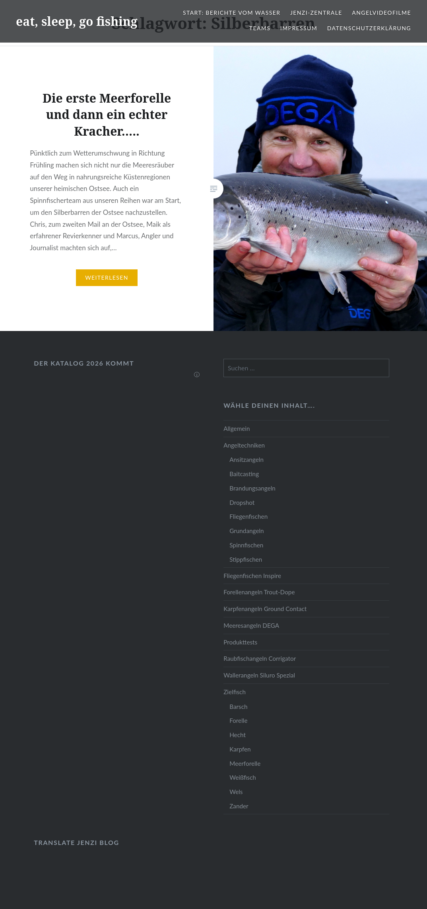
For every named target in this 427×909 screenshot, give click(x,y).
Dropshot (241, 502)
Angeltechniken (244, 445)
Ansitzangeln (246, 459)
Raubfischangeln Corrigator (259, 658)
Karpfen (239, 749)
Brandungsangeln (252, 488)
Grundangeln (246, 530)
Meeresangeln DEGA (251, 625)
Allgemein (236, 428)
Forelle (238, 720)
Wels (236, 791)
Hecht (237, 734)
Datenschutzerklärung (369, 28)
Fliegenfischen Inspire (252, 575)
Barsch (238, 706)
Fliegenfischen (248, 516)
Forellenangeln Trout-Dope (259, 592)
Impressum (298, 28)
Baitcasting (244, 473)
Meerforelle (244, 763)
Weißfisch (242, 777)
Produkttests (240, 642)
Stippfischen (245, 559)
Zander (238, 806)
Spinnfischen (246, 545)
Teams (259, 28)
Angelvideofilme (381, 12)
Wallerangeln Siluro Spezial (259, 675)
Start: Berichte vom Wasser (231, 12)
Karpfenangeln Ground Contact (265, 608)
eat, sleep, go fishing (77, 21)
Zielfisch (234, 691)
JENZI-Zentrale (316, 12)
